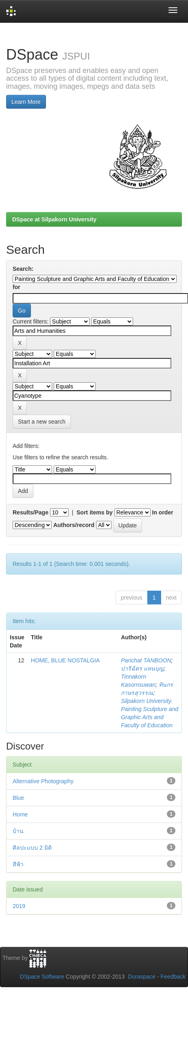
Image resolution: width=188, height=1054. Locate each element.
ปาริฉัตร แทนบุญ (142, 668)
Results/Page (30, 512)
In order (162, 512)
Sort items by (95, 512)
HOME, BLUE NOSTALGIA (65, 660)
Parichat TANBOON (146, 660)
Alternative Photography (43, 781)
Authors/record (73, 525)
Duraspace (141, 976)
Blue (18, 798)
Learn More (26, 102)
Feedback (173, 976)
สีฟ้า (18, 864)
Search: (23, 269)
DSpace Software (42, 976)
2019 (19, 906)
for (16, 287)
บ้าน (18, 831)
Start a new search (42, 421)
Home (20, 814)
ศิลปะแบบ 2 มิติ (32, 847)
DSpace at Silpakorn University (54, 219)
